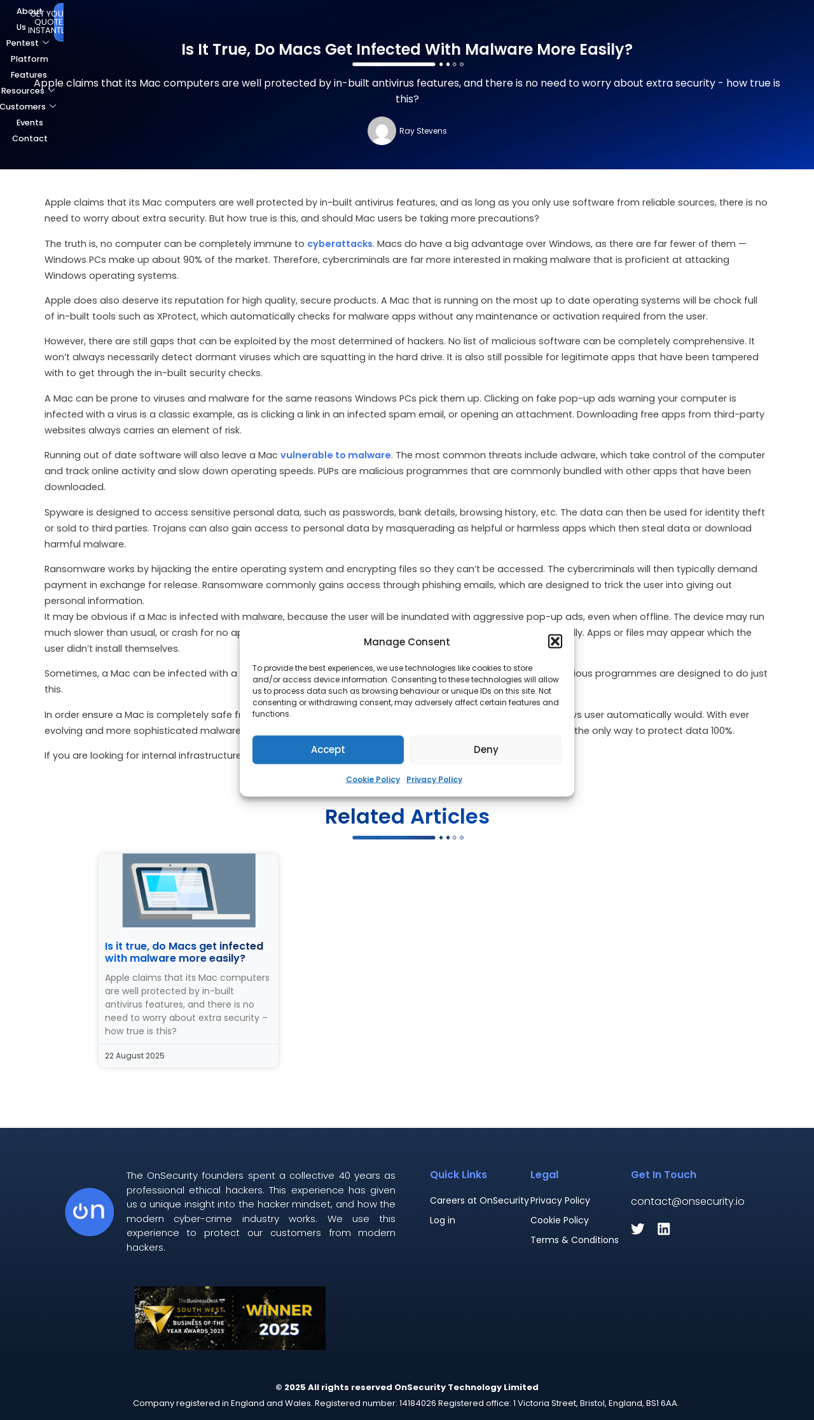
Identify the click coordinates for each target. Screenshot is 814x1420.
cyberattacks (340, 243)
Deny (486, 749)
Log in (442, 1220)
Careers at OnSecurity (479, 1200)
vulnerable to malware (335, 455)
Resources (399, 21)
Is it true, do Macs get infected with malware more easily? (184, 952)
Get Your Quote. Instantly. (733, 20)
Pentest (233, 21)
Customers (477, 21)
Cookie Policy (373, 778)
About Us (174, 20)
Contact (592, 20)
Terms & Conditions (574, 1240)
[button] (555, 641)
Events (541, 20)
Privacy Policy (434, 778)
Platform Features (316, 20)
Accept (328, 749)
